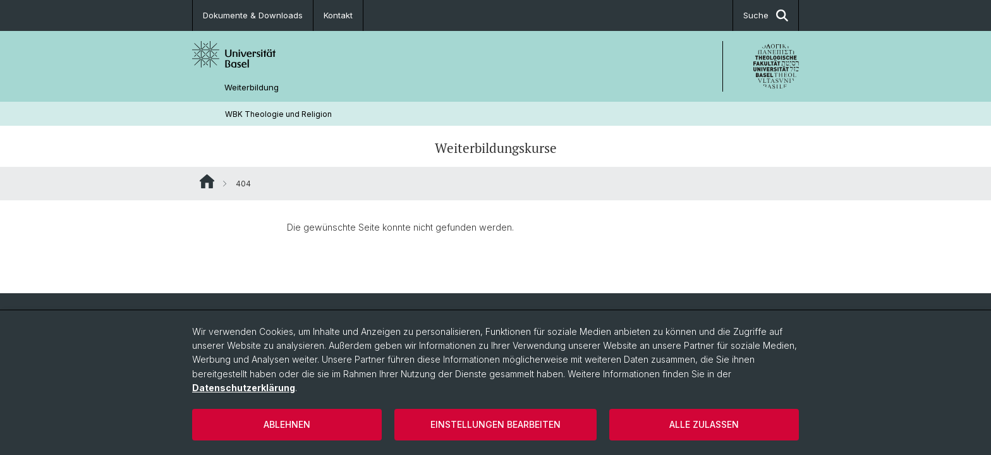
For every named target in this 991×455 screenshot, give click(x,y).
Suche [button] (765, 15)
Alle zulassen (704, 424)
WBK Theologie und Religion (278, 114)
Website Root (207, 181)
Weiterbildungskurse (496, 148)
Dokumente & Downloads (253, 15)
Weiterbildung (251, 87)
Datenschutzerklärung (243, 387)
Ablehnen (287, 424)
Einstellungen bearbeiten (495, 424)
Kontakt (338, 15)
